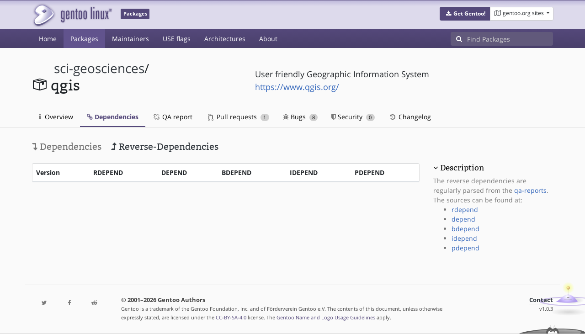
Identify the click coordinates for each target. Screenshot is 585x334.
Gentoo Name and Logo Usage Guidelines (326, 317)
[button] (465, 14)
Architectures (224, 38)
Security (353, 116)
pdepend (465, 248)
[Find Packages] (510, 39)
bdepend (465, 228)
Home (48, 38)
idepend (464, 238)
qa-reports (530, 190)
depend (463, 219)
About (268, 38)
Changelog (409, 116)
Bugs (300, 116)
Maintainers (130, 38)
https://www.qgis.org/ (297, 86)
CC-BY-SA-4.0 (231, 317)
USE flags (177, 38)
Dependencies (112, 116)
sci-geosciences (99, 68)
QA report (172, 116)
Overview (56, 116)
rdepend (465, 209)
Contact (541, 300)
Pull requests (238, 116)
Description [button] (462, 167)
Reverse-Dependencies (164, 146)
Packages (84, 38)
